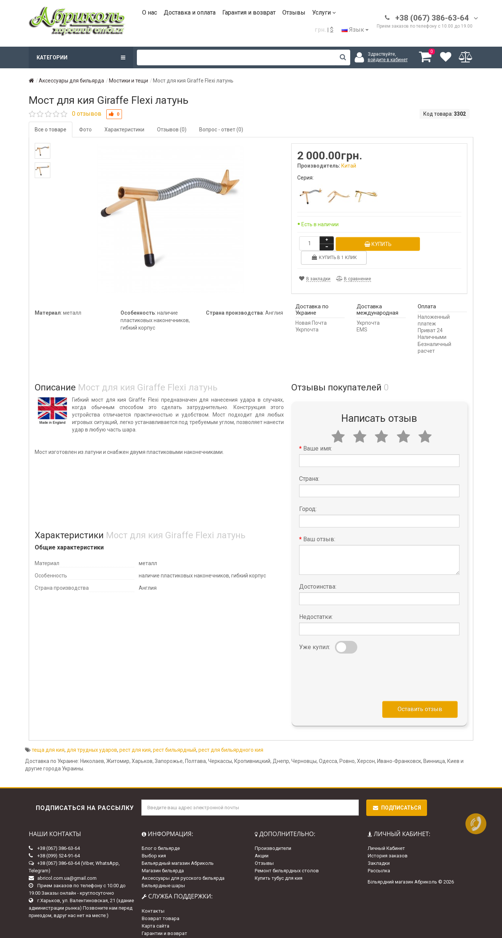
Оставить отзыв (420, 694)
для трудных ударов (92, 736)
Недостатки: (316, 602)
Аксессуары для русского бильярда (183, 864)
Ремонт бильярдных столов (287, 857)
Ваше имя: (317, 434)
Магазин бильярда (163, 857)
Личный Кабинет (386, 834)
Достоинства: (317, 572)
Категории (81, 57)
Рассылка (379, 857)
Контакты (153, 897)
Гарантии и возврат (164, 919)
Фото (85, 130)
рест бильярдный (174, 736)
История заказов (388, 842)
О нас (149, 12)
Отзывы (293, 12)
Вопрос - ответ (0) (221, 130)
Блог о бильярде (161, 834)
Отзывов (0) (171, 130)
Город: (308, 494)
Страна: (309, 464)
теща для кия (48, 736)
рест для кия (135, 736)
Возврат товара (160, 904)
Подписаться (396, 794)
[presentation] (355, 661)
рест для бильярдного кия (230, 736)
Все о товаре (50, 130)
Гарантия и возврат (249, 12)
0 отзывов (86, 113)
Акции (262, 842)
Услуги (324, 12)
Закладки (379, 849)
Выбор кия (154, 842)
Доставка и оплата (190, 12)
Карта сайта (155, 911)
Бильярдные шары (163, 872)
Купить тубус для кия (278, 864)
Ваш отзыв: (319, 525)
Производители (273, 834)
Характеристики (124, 130)
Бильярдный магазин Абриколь (178, 849)
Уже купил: (314, 632)
